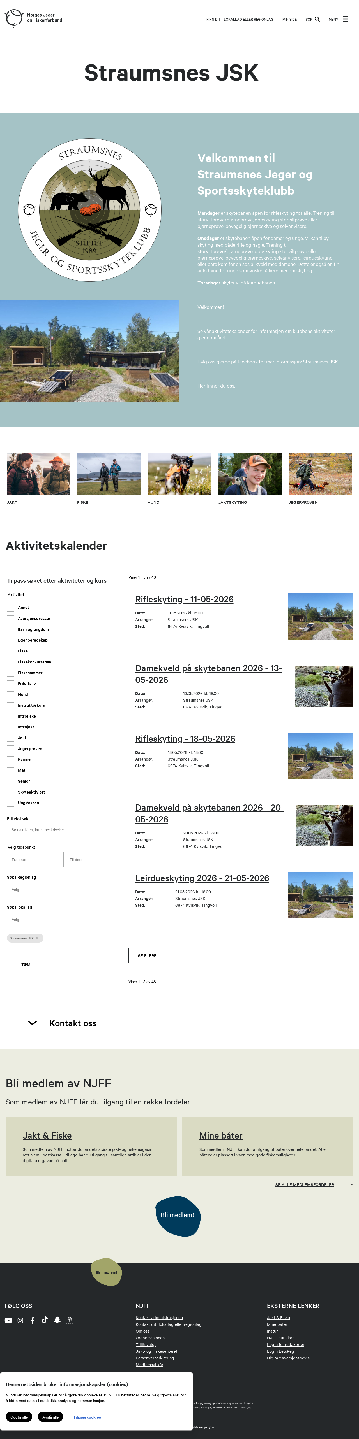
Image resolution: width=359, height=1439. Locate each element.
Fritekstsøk (17, 818)
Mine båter (277, 1324)
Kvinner (24, 759)
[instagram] (20, 1320)
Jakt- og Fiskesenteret (156, 1351)
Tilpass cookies (87, 1417)
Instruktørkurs (31, 705)
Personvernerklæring (155, 1358)
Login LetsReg (280, 1351)
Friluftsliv (26, 683)
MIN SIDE (289, 19)
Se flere (147, 955)
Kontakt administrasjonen (159, 1317)
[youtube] (8, 1320)
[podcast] (69, 1320)
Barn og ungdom (33, 629)
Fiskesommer (30, 672)
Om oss (142, 1331)
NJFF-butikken (280, 1337)
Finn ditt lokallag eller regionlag (239, 19)
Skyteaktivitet (31, 792)
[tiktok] (45, 1320)
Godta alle (19, 1417)
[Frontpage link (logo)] (13, 19)
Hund (22, 694)
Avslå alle (50, 1417)
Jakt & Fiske (278, 1317)
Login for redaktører (285, 1344)
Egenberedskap (32, 640)
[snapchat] (57, 1320)
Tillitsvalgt (146, 1344)
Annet (23, 607)
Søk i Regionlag (21, 877)
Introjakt (25, 726)
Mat (21, 770)
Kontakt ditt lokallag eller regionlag (169, 1324)
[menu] (338, 19)
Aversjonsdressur (33, 618)
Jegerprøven (29, 748)
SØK (313, 19)
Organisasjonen (150, 1337)
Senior (23, 781)
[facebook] (32, 1320)
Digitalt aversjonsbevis (288, 1358)
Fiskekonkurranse (34, 661)
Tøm (26, 964)
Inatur (272, 1331)
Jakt (21, 737)
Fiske (22, 651)
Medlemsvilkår (149, 1364)
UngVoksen (28, 802)
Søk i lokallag (19, 907)
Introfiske (26, 716)
